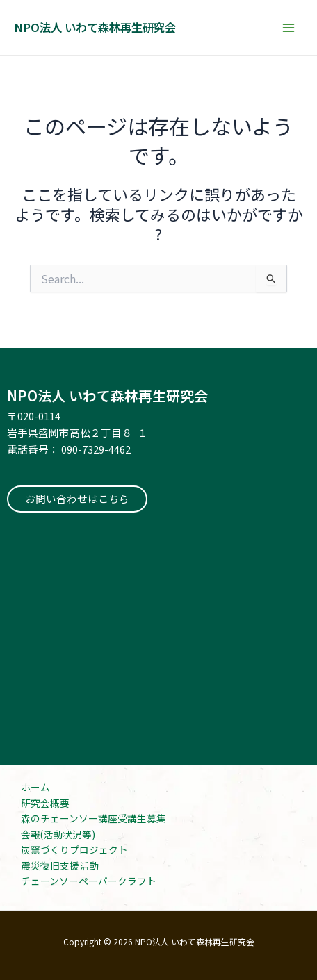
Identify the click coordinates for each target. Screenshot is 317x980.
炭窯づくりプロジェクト (74, 849)
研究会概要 (45, 803)
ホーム (35, 787)
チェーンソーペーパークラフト (88, 881)
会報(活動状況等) (58, 834)
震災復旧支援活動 (60, 865)
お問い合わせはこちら (77, 498)
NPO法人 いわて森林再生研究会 (95, 27)
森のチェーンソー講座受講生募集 (93, 818)
